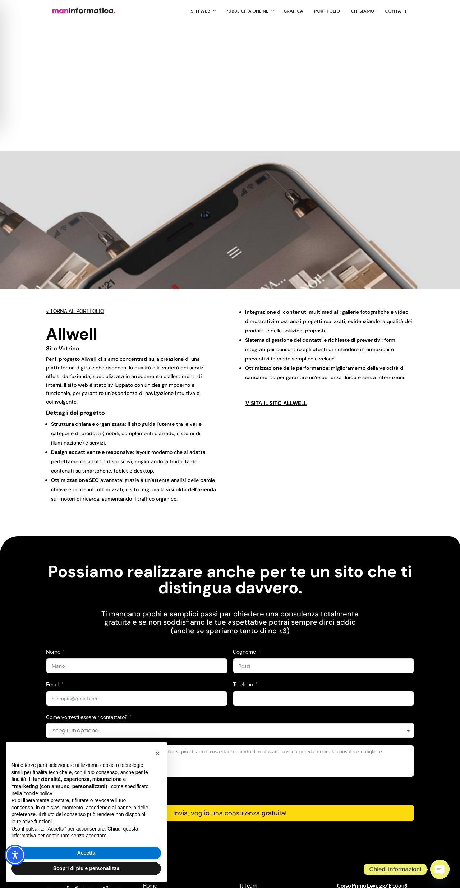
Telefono (243, 555)
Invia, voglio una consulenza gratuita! (230, 683)
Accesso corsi (256, 799)
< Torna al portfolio (75, 182)
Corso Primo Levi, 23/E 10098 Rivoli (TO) (372, 759)
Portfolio (250, 767)
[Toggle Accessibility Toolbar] (15, 855)
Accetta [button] (86, 853)
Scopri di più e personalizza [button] (86, 868)
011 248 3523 (352, 783)
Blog (245, 788)
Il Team (248, 756)
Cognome (244, 522)
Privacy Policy (347, 828)
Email (52, 555)
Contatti (249, 778)
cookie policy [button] (37, 793)
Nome (53, 522)
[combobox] (230, 601)
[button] (157, 753)
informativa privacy (126, 662)
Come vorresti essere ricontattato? (86, 588)
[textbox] (86, 601)
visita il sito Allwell (276, 273)
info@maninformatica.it (364, 773)
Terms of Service (374, 828)
